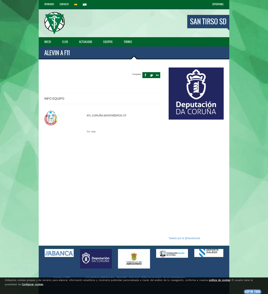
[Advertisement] (196, 178)
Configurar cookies (32, 284)
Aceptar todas (252, 292)
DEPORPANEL (218, 4)
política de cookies (219, 280)
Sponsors (49, 4)
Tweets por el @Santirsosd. (184, 238)
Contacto (64, 4)
